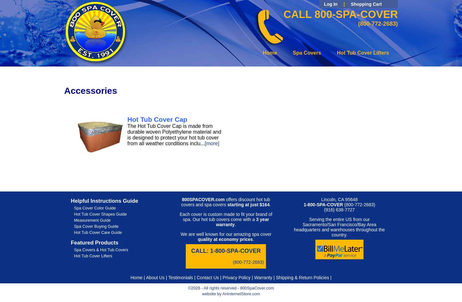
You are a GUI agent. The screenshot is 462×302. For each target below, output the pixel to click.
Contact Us (208, 277)
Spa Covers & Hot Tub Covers (101, 250)
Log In (331, 4)
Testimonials (180, 277)
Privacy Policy (237, 277)
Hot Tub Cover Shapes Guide (100, 214)
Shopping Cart (366, 4)
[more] (212, 143)
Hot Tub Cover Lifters (363, 53)
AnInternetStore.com (241, 293)
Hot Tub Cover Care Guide (98, 232)
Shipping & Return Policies (302, 277)
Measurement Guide (92, 220)
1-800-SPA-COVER (235, 251)
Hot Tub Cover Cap (157, 119)
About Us (155, 277)
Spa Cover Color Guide (95, 208)
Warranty (263, 277)
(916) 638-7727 (339, 209)
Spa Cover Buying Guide (96, 226)
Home (270, 53)
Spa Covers (307, 53)
